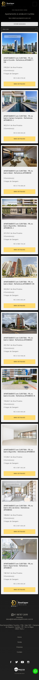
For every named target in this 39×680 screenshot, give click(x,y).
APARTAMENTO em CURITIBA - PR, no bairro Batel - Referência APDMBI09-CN (19, 283)
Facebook (11, 662)
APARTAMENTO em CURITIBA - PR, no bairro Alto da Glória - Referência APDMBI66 (18, 508)
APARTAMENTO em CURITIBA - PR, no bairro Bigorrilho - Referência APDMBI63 (19, 451)
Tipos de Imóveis (19, 10)
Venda (19, 642)
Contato (19, 652)
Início (13, 10)
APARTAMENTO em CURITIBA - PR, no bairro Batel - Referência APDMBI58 (18, 172)
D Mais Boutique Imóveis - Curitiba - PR (19, 603)
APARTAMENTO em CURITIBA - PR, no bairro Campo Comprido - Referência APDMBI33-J (18, 118)
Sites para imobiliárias (20, 673)
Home (19, 637)
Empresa (19, 647)
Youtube (22, 662)
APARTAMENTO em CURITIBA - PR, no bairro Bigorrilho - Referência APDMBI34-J (18, 226)
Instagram (28, 662)
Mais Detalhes (19, 84)
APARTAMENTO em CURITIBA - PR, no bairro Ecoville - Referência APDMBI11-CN (19, 60)
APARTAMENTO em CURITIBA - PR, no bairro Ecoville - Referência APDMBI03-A (19, 395)
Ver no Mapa (29, 627)
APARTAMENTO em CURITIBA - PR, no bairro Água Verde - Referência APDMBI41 (18, 566)
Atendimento (35, 671)
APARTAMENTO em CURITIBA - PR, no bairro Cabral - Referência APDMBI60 (18, 339)
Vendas (25, 10)
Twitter (17, 662)
